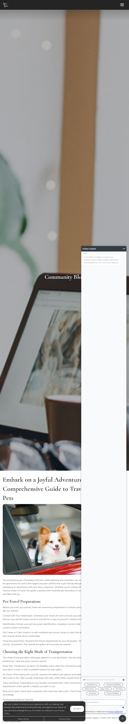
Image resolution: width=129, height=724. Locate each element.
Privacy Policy (65, 719)
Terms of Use (23, 719)
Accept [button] (77, 709)
